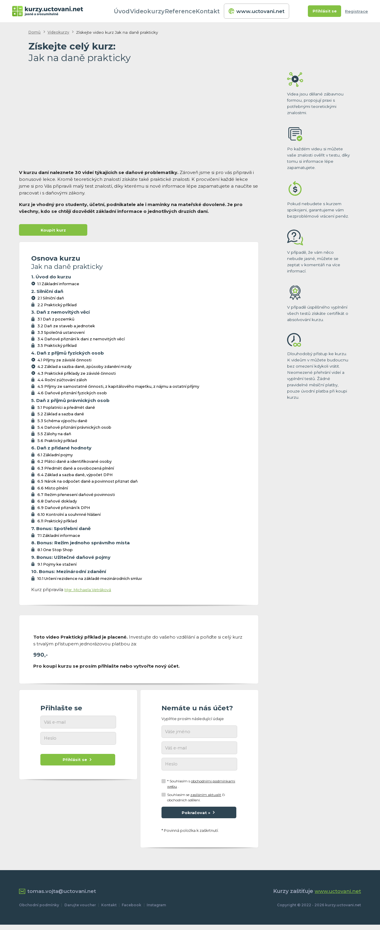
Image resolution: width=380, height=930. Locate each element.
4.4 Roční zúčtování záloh (62, 381)
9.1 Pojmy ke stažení (57, 565)
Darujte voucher (80, 910)
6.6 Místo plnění (52, 489)
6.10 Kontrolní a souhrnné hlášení (69, 515)
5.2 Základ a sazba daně (60, 415)
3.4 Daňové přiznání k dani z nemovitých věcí (81, 340)
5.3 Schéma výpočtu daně (62, 422)
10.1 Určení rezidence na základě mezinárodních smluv (89, 580)
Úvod (131, 11)
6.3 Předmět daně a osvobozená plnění (75, 469)
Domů (34, 32)
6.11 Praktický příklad (57, 522)
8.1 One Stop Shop (55, 551)
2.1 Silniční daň (50, 299)
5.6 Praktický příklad (57, 442)
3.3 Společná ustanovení (61, 333)
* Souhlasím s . (201, 787)
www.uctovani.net (257, 11)
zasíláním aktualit (205, 798)
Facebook (131, 910)
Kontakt (216, 11)
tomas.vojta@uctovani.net (60, 896)
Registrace (356, 11)
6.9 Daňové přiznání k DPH (63, 509)
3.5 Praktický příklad (57, 347)
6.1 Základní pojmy (55, 456)
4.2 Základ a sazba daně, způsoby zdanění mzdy (84, 368)
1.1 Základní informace (58, 285)
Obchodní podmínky (39, 910)
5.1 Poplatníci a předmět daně (66, 408)
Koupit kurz (53, 230)
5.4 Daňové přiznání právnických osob (74, 428)
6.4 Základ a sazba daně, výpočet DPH (75, 476)
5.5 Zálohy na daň (54, 435)
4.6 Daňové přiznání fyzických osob (72, 394)
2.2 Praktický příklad (57, 306)
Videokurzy (157, 11)
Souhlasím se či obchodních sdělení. (196, 800)
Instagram (156, 910)
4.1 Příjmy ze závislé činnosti (64, 361)
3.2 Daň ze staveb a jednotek (66, 327)
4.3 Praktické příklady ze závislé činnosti (76, 374)
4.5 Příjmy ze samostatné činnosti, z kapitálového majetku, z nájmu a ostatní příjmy (118, 388)
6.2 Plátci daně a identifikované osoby (74, 463)
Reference (188, 11)
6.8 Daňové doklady (57, 502)
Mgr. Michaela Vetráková (92, 591)
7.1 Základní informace (58, 537)
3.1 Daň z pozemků (56, 320)
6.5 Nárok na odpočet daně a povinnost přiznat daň (87, 483)
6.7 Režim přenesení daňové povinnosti (76, 496)
